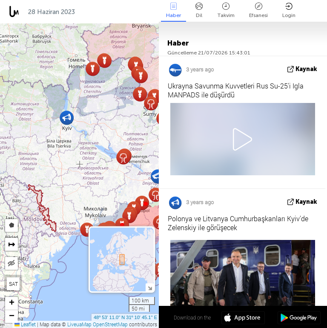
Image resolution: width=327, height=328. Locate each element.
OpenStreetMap (110, 324)
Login (288, 10)
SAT (13, 283)
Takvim (226, 10)
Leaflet (25, 324)
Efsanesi (258, 10)
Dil (199, 10)
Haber (173, 10)
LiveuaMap (79, 324)
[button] (145, 204)
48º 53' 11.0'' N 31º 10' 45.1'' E (125, 317)
